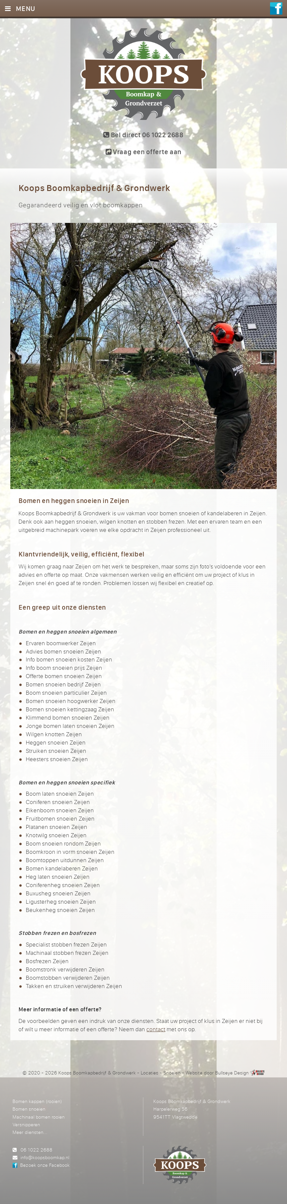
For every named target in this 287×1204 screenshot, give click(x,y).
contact (155, 1029)
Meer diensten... (30, 1132)
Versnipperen (26, 1124)
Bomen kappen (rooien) (37, 1101)
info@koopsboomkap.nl (45, 1157)
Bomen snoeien (29, 1109)
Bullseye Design (232, 1072)
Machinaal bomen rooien (39, 1117)
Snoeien (172, 1072)
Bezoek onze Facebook (44, 1165)
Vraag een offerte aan (143, 151)
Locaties (150, 1072)
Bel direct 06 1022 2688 (143, 134)
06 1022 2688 (36, 1150)
